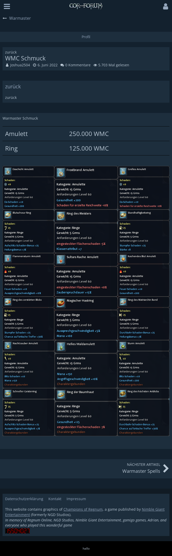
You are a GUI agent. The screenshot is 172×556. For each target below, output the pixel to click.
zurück (13, 86)
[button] (7, 6)
